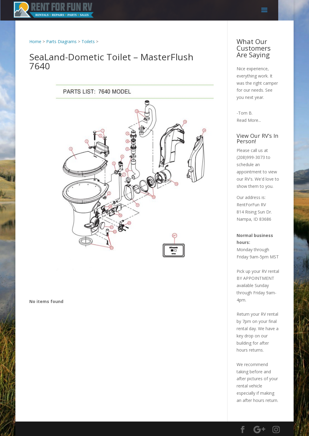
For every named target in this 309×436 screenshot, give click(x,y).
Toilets (88, 41)
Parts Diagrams (61, 41)
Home (35, 41)
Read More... (249, 120)
